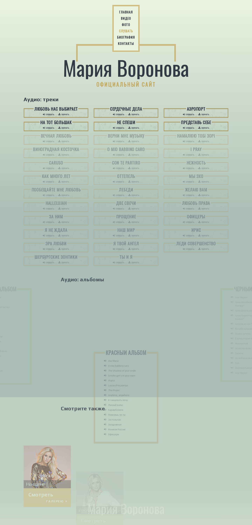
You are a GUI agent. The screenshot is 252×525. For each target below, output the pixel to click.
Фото (126, 24)
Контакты (126, 43)
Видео (126, 18)
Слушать (126, 31)
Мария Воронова (126, 67)
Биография (126, 37)
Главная (126, 12)
